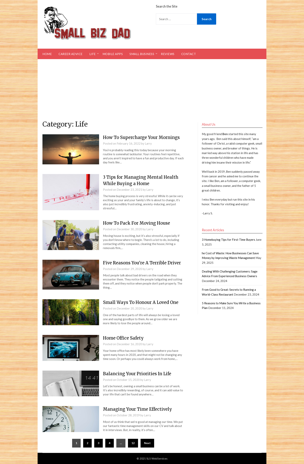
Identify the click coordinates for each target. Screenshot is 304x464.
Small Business (142, 54)
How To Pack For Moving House (136, 223)
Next (147, 443)
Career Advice (71, 54)
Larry (148, 143)
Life (92, 54)
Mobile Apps (113, 54)
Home (47, 54)
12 (133, 443)
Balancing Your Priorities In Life (137, 373)
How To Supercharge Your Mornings (141, 137)
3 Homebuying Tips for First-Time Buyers (228, 239)
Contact (188, 54)
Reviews (167, 54)
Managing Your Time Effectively (137, 409)
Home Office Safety (123, 338)
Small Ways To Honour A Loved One (140, 302)
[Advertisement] (152, 88)
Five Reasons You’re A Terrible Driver (142, 263)
